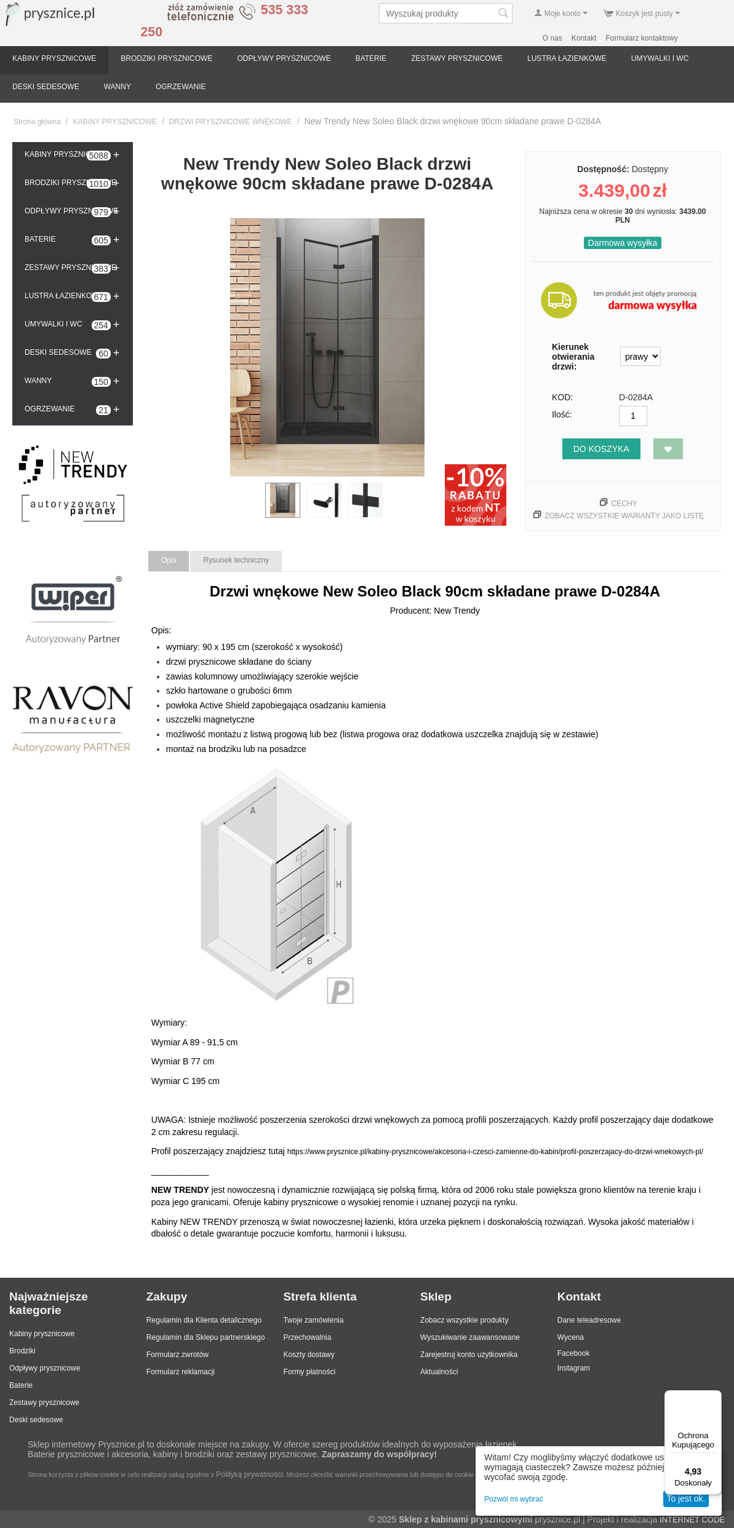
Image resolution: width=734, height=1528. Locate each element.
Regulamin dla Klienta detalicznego (203, 1320)
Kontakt (584, 38)
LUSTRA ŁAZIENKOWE (567, 58)
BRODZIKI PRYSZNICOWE (166, 58)
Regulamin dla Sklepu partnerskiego (205, 1337)
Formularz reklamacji (180, 1372)
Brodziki (22, 1351)
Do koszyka (601, 449)
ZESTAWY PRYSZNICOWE (457, 58)
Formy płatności (309, 1372)
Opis (169, 560)
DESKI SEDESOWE (45, 86)
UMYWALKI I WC (660, 58)
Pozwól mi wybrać (513, 1499)
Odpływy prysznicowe (44, 1368)
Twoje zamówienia (313, 1320)
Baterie (21, 1385)
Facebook (573, 1353)
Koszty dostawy (308, 1354)
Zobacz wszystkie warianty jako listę (624, 516)
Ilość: (562, 414)
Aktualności (439, 1372)
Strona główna (37, 121)
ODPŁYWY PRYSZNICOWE (283, 58)
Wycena (570, 1337)
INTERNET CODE (692, 1519)
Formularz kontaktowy (641, 38)
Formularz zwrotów (177, 1354)
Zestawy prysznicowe (44, 1402)
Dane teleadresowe (589, 1320)
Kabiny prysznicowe (41, 1333)
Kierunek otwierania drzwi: (573, 356)
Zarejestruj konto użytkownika (468, 1354)
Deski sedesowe (36, 1419)
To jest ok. (685, 1498)
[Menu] (714, 1397)
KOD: (562, 397)
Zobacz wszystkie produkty (464, 1320)
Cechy (624, 503)
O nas (552, 38)
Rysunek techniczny (236, 560)
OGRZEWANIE (181, 86)
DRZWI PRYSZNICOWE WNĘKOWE (230, 121)
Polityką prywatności (249, 1474)
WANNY (117, 86)
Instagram (573, 1368)
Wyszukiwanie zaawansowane (470, 1337)
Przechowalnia (307, 1337)
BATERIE (371, 58)
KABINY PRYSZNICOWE (54, 58)
